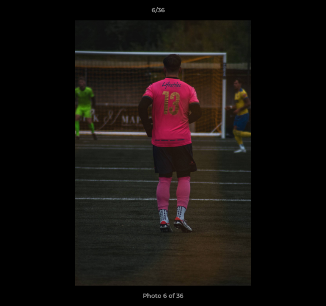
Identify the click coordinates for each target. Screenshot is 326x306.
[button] (295, 12)
